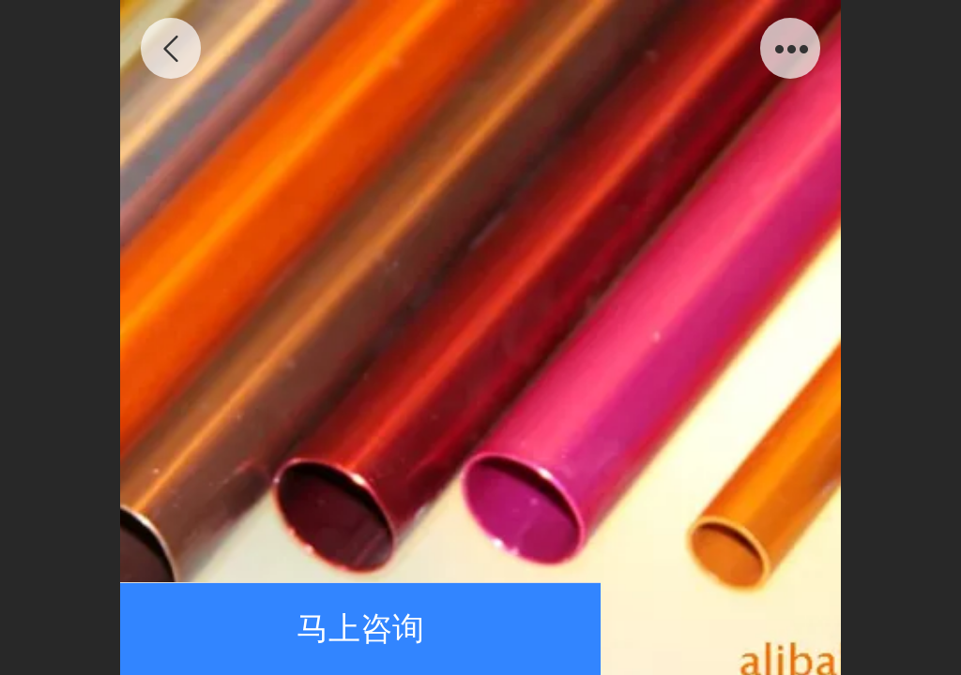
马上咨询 (360, 628)
